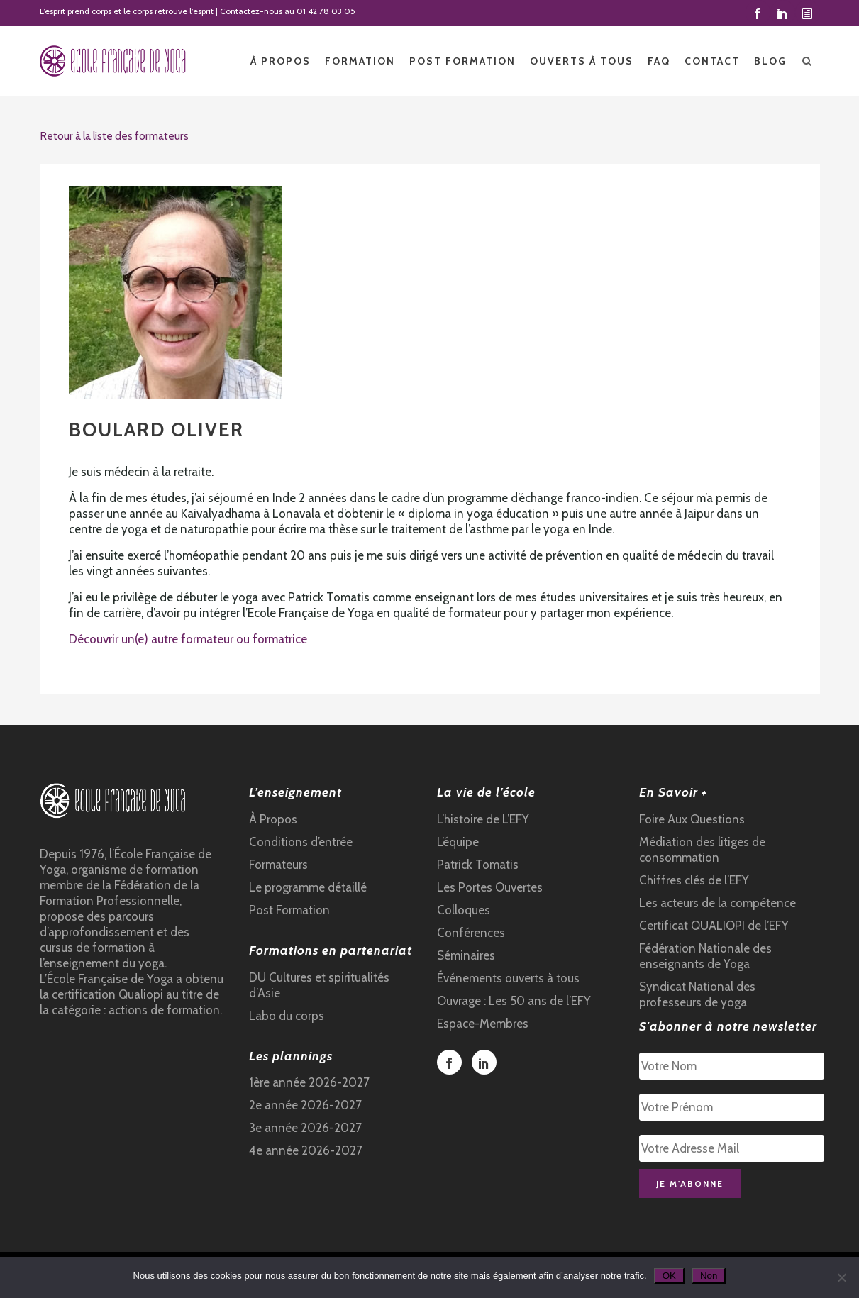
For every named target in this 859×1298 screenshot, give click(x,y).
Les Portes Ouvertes (490, 887)
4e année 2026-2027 (305, 1150)
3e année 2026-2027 (305, 1128)
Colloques (463, 910)
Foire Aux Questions (692, 819)
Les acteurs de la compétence (717, 903)
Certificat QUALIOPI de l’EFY (714, 926)
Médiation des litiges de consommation (702, 850)
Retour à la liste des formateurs (114, 136)
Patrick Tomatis (478, 865)
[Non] (841, 1277)
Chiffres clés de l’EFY (694, 880)
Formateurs (278, 865)
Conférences (471, 933)
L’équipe (458, 842)
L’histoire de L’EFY (483, 819)
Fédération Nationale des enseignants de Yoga (705, 956)
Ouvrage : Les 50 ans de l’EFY (514, 1001)
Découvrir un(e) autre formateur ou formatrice (188, 639)
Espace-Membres (482, 1023)
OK (669, 1275)
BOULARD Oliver (156, 429)
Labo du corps (286, 1016)
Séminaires (466, 955)
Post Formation (289, 910)
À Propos (273, 819)
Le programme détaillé (308, 887)
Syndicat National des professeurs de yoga (697, 994)
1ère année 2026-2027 (309, 1082)
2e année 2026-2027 (305, 1105)
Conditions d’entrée (301, 842)
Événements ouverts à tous (508, 978)
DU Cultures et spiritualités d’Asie (319, 985)
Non (708, 1275)
